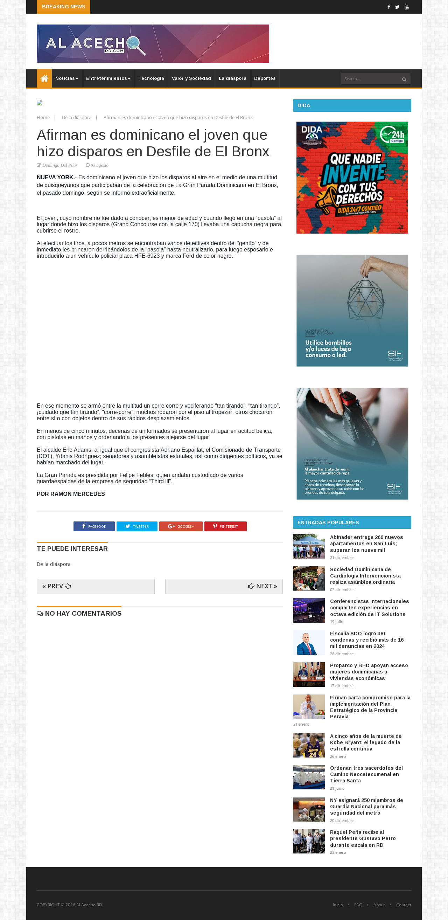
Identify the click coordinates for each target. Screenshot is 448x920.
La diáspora (232, 78)
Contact (403, 904)
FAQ (358, 904)
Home (44, 205)
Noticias (66, 78)
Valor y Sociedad (191, 78)
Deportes (265, 78)
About (379, 904)
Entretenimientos (108, 78)
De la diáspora (77, 205)
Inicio (338, 904)
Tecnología (151, 78)
